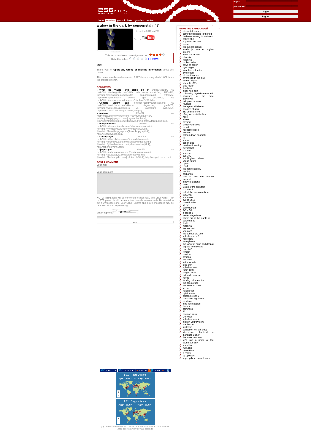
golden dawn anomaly (194, 135)
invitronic (187, 327)
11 (184, 311)
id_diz (186, 205)
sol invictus (188, 39)
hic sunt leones (190, 75)
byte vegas (188, 67)
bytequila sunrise (192, 275)
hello (185, 116)
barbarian (188, 174)
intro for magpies (191, 303)
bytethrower (189, 293)
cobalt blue (188, 142)
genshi (121, 20)
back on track (190, 314)
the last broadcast (192, 46)
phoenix (187, 57)
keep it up (188, 345)
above (186, 119)
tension (186, 251)
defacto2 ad (189, 220)
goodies (139, 20)
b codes (187, 150)
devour (186, 306)
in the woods (189, 262)
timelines (187, 88)
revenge (187, 104)
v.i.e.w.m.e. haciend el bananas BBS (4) (198, 333)
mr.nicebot (188, 148)
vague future (189, 161)
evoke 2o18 (189, 200)
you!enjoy (188, 197)
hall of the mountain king (195, 192)
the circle (187, 259)
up (184, 137)
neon (185, 184)
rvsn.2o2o (188, 249)
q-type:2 (187, 353)
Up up (186, 163)
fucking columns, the (193, 280)
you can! (187, 231)
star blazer (188, 324)
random (110, 20)
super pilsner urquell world (196, 358)
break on (187, 301)
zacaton (187, 132)
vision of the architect (194, 187)
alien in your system (193, 322)
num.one (187, 347)
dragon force (189, 272)
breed (186, 127)
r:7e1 (185, 166)
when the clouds (191, 54)
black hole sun (190, 91)
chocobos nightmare (193, 298)
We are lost (189, 228)
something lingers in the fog (197, 33)
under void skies (191, 124)
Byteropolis (188, 72)
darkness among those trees (198, 36)
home (101, 20)
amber (186, 44)
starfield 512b (190, 83)
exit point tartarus (192, 101)
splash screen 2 (191, 296)
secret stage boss (192, 215)
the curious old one (193, 233)
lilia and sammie (191, 111)
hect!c (186, 277)
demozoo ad (189, 207)
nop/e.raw (188, 238)
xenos (186, 140)
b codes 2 (188, 189)
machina (187, 59)
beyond (186, 122)
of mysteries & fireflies (194, 114)
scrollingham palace (193, 158)
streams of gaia (191, 109)
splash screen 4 (191, 319)
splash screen (190, 267)
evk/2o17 (187, 194)
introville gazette (191, 181)
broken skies (189, 62)
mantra (186, 171)
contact (150, 20)
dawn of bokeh (190, 65)
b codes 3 (188, 213)
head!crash (188, 290)
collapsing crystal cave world (198, 93)
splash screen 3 (191, 236)
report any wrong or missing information (137, 69)
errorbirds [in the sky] (194, 78)
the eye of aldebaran (193, 106)
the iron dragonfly (192, 168)
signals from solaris (193, 246)
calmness (188, 309)
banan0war (188, 350)
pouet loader (189, 202)
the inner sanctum (192, 337)
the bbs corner (190, 283)
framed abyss (190, 80)
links (129, 20)
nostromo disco (191, 129)
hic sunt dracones (192, 31)
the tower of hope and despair (198, 244)
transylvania (189, 241)
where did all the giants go (196, 218)
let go (186, 288)
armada (187, 257)
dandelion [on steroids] (195, 329)
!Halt (185, 223)
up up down (189, 355)
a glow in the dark (192, 41)
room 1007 (188, 270)
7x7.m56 (187, 210)
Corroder (187, 316)
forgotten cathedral (193, 70)
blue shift (187, 264)
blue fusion (188, 85)
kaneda (186, 153)
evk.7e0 (187, 155)
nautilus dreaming (192, 145)
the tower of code (192, 285)
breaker (187, 254)
